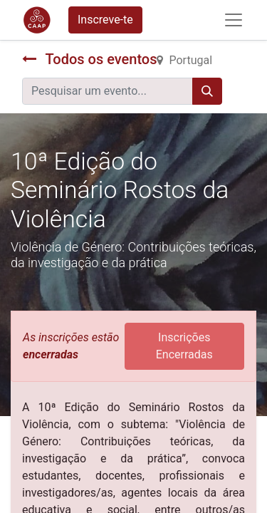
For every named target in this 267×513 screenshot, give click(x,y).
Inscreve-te (105, 19)
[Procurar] (207, 91)
